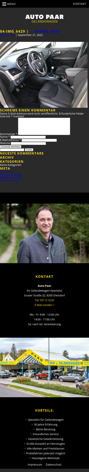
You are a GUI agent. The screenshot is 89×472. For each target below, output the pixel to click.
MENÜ (11, 4)
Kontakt (79, 4)
